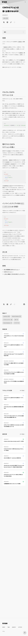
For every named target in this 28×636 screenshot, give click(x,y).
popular (14, 627)
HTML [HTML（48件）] (5, 18)
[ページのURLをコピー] (10, 22)
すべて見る (22, 390)
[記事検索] (25, 2)
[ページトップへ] (24, 632)
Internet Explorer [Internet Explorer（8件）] (7, 323)
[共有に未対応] (14, 22)
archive (20, 627)
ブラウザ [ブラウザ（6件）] (16, 323)
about (3, 627)
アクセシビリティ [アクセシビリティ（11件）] (7, 319)
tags (9, 627)
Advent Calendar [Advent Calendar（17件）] (16, 316)
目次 (14, 32)
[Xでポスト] (3, 22)
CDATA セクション (8, 272)
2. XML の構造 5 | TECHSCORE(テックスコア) (14, 274)
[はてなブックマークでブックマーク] (7, 22)
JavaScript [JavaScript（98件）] (6, 316)
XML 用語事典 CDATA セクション (11, 269)
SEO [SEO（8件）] (16, 319)
